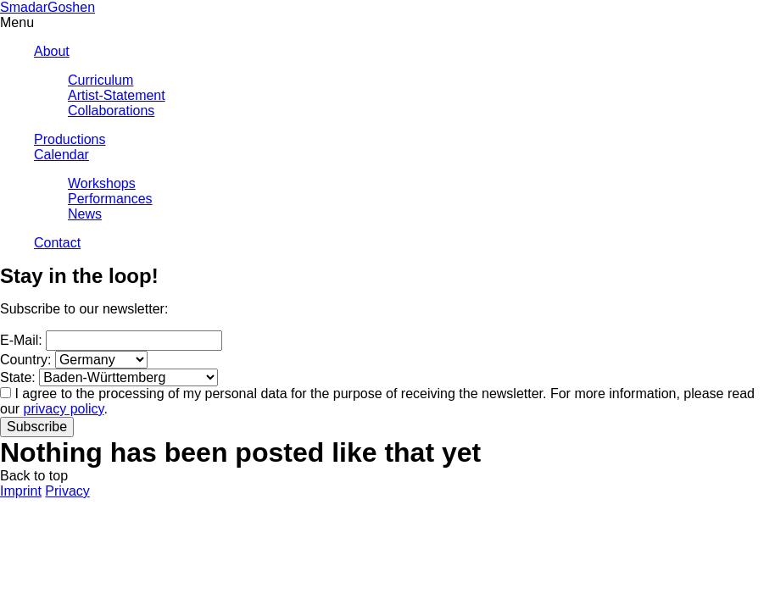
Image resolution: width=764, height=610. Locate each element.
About (52, 51)
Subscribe (37, 426)
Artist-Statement (116, 95)
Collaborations (111, 110)
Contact (57, 243)
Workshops (102, 183)
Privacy (67, 491)
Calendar (61, 154)
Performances (110, 198)
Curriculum (100, 80)
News (85, 214)
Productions (70, 139)
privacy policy (64, 409)
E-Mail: (21, 340)
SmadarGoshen (47, 7)
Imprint (21, 491)
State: (18, 377)
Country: (25, 359)
